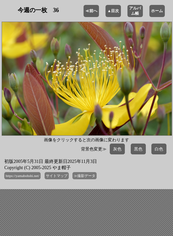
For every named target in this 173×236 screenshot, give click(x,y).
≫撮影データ (84, 176)
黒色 (138, 149)
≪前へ (91, 11)
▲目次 (113, 11)
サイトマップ (56, 176)
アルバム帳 (135, 11)
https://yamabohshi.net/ (22, 176)
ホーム (157, 11)
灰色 (117, 149)
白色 (159, 149)
